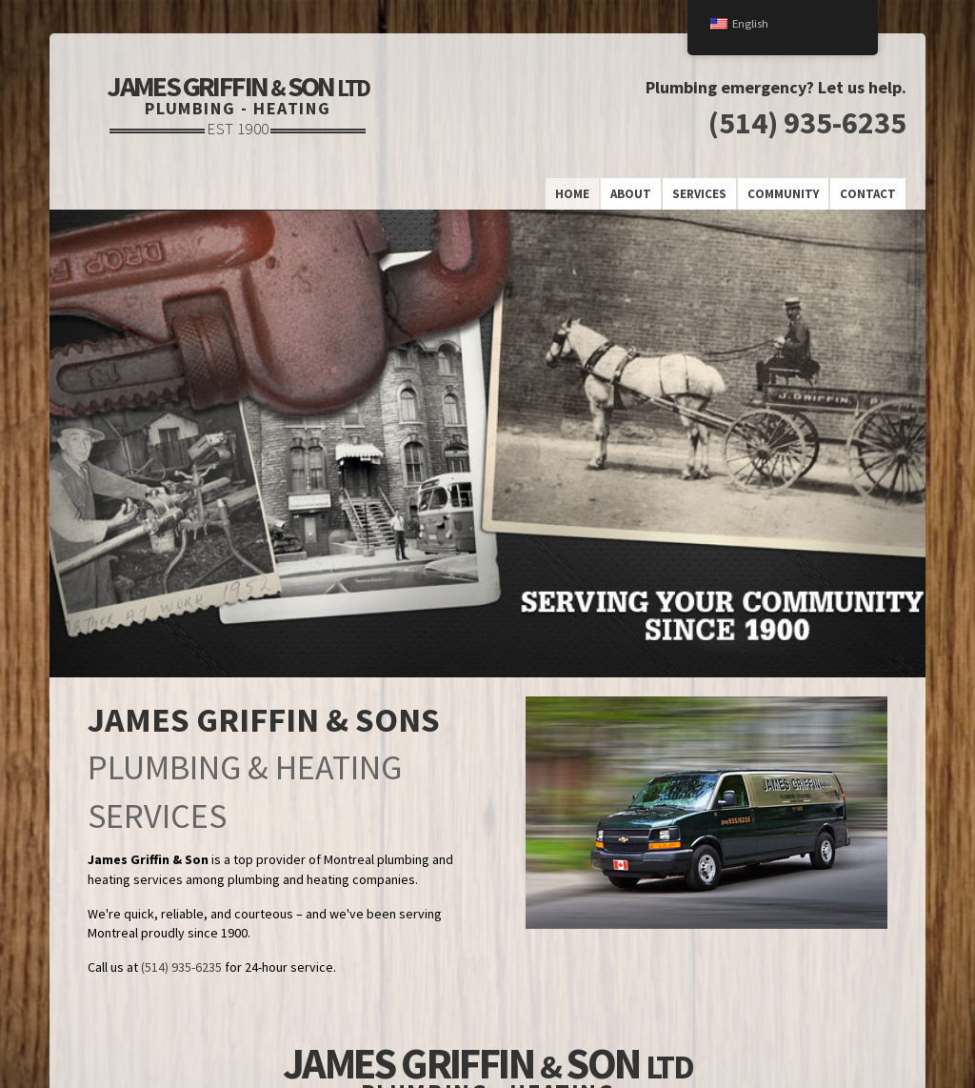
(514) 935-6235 (807, 123)
